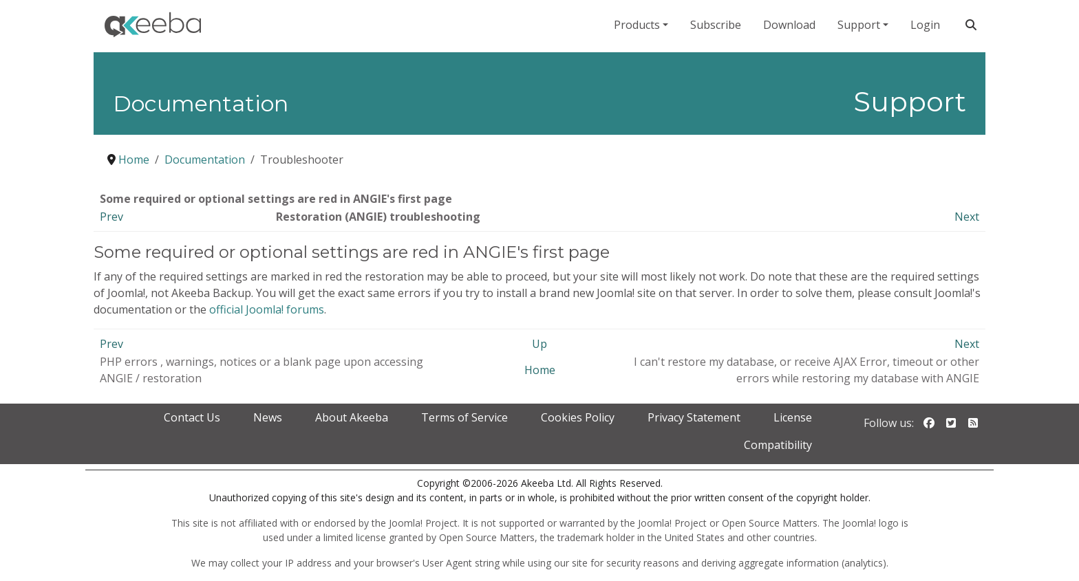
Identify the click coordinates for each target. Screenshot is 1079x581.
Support (858, 24)
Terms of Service (464, 417)
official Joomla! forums (266, 309)
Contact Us (192, 417)
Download (789, 24)
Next (966, 216)
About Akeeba (351, 417)
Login (925, 24)
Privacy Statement (694, 417)
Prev (111, 216)
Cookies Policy (578, 417)
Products (637, 24)
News (267, 417)
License (792, 417)
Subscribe (715, 24)
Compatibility (778, 444)
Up (539, 343)
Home (539, 369)
